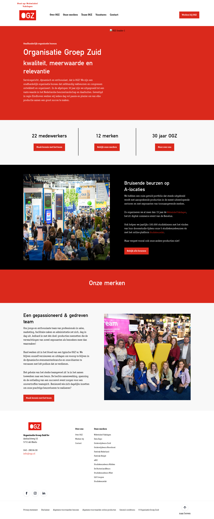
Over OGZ (55, 15)
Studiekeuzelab (157, 232)
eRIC (96, 460)
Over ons (79, 429)
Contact (114, 15)
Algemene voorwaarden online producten (99, 510)
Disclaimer (45, 510)
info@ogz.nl (29, 454)
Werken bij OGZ (189, 15)
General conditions (127, 510)
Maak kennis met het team (49, 147)
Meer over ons (164, 147)
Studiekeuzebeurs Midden (104, 464)
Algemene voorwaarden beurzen (66, 510)
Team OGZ (86, 15)
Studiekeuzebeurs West (103, 473)
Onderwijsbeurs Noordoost (105, 447)
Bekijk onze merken (107, 147)
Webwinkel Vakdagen (176, 212)
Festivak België (100, 456)
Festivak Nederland (101, 452)
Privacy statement (30, 510)
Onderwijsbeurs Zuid (102, 443)
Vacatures (101, 15)
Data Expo (98, 439)
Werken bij (79, 439)
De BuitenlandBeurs (102, 469)
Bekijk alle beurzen (136, 251)
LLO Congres (99, 477)
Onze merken (70, 15)
